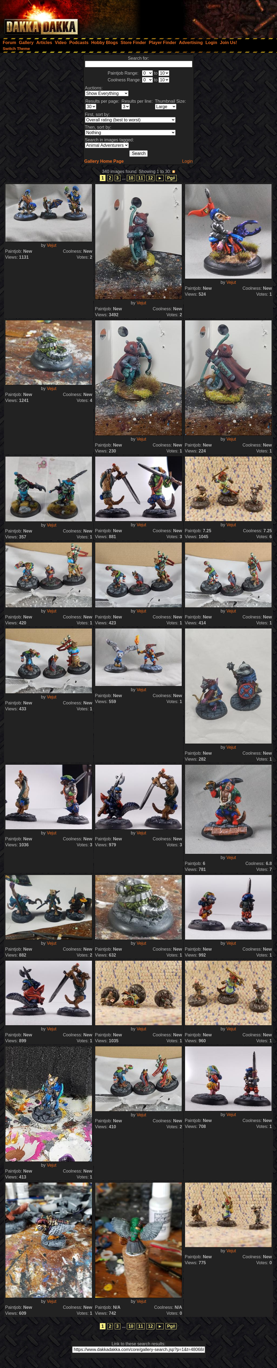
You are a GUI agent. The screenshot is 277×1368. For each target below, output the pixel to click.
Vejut (52, 245)
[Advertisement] (204, 17)
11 (140, 178)
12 (150, 178)
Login (187, 161)
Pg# (171, 178)
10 (130, 178)
